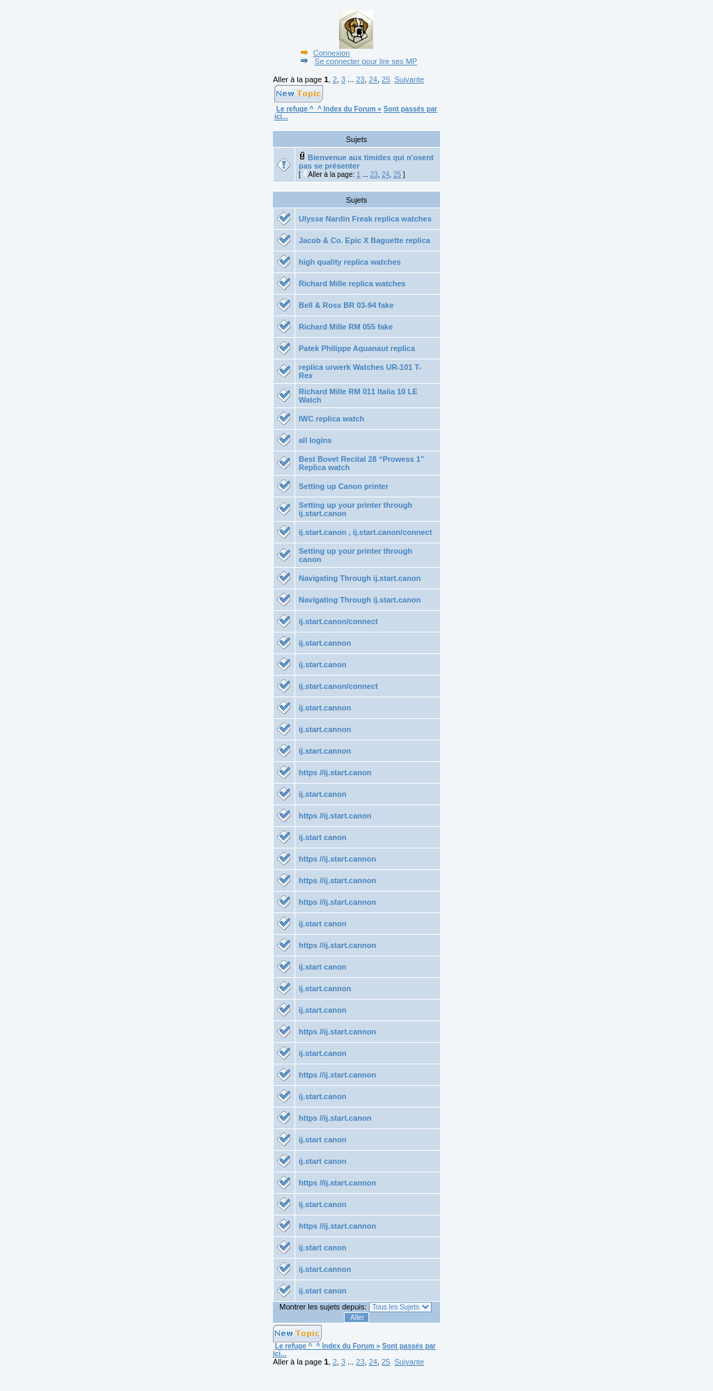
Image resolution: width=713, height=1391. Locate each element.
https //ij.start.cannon (337, 859)
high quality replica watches (350, 262)
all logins (315, 440)
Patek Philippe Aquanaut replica (357, 348)
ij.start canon (322, 837)
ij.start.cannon (325, 643)
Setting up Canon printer (344, 486)
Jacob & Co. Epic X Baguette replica (364, 240)
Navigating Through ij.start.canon (360, 578)
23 (360, 79)
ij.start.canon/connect (338, 621)
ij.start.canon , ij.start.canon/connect (365, 532)
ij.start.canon (322, 664)
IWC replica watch (331, 418)
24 (373, 79)
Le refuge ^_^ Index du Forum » (329, 109)
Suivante (409, 79)
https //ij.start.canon (335, 772)
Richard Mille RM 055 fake (346, 327)
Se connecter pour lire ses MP (357, 61)
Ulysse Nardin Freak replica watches (365, 219)
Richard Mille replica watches (352, 283)
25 (386, 79)
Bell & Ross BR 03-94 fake (346, 305)
